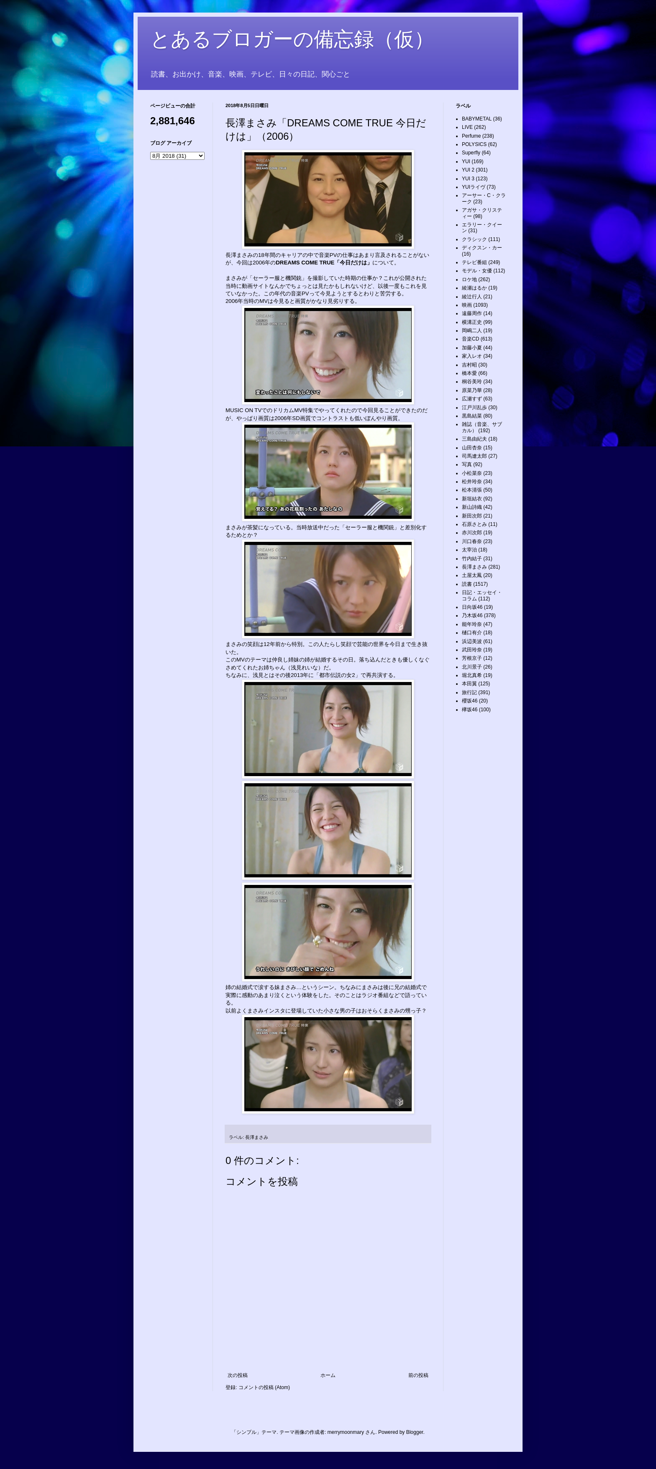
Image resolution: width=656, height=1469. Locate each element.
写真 (467, 464)
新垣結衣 (472, 499)
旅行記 (469, 692)
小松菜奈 (472, 473)
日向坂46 (472, 607)
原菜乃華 (472, 390)
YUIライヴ (473, 187)
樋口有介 (472, 633)
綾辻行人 (472, 297)
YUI (466, 161)
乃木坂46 (472, 615)
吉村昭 (469, 365)
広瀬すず (472, 399)
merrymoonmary (346, 1432)
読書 (467, 584)
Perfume (471, 136)
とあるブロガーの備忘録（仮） (292, 39)
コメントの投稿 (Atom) (264, 1387)
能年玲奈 (472, 624)
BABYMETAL (477, 119)
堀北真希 (472, 675)
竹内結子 (472, 558)
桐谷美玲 (472, 382)
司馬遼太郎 (474, 456)
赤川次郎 (472, 533)
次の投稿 (238, 1375)
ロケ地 (469, 279)
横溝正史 (472, 322)
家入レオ (472, 356)
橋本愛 (469, 373)
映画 (467, 305)
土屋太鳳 (472, 575)
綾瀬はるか (474, 288)
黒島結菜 (472, 416)
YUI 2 (468, 170)
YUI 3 (468, 179)
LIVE (467, 127)
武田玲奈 (472, 650)
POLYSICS (474, 144)
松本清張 (472, 490)
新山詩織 (472, 507)
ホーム (328, 1375)
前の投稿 (418, 1375)
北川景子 (472, 667)
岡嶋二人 (472, 330)
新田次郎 (472, 516)
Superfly (471, 153)
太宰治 (469, 550)
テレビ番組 (474, 262)
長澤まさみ (256, 1137)
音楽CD (470, 339)
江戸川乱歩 (474, 407)
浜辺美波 (472, 641)
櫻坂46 (469, 701)
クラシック (474, 239)
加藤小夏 (472, 348)
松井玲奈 (472, 482)
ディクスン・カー (482, 248)
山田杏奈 (472, 448)
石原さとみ (474, 524)
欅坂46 (469, 710)
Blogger (414, 1432)
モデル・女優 (477, 271)
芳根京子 (472, 658)
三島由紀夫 (474, 439)
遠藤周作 (472, 313)
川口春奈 (472, 541)
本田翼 (469, 684)
